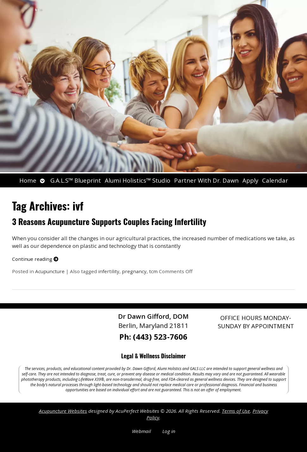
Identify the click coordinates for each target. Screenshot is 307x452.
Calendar (275, 180)
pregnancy (134, 271)
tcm (153, 271)
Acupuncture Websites (63, 411)
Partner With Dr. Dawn (206, 180)
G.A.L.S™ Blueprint (75, 180)
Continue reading (35, 259)
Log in (168, 431)
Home (27, 180)
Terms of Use (236, 411)
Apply (250, 180)
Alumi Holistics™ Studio (137, 180)
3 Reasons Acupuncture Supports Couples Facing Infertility (109, 221)
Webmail (141, 431)
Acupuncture (50, 271)
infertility (108, 271)
